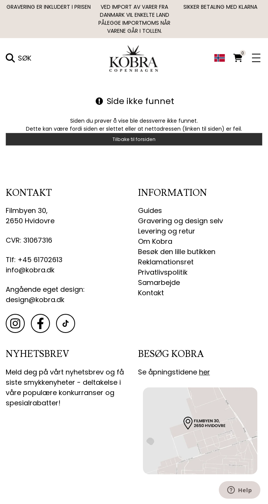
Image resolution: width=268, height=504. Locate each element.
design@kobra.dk (35, 299)
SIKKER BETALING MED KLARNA (220, 7)
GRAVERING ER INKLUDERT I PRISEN (48, 7)
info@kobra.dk (30, 270)
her (204, 372)
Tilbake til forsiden (134, 139)
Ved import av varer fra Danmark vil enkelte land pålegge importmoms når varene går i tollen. (134, 19)
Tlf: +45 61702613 (34, 259)
